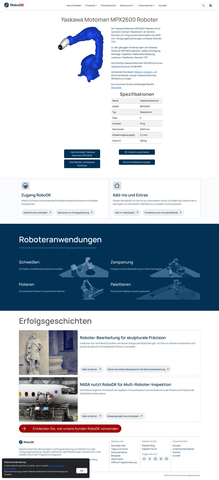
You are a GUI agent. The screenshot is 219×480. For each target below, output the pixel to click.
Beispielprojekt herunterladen (123, 416)
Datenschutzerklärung (172, 475)
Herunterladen (73, 5)
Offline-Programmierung (124, 462)
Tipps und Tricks (119, 448)
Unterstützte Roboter (183, 448)
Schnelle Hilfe (118, 445)
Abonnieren (117, 458)
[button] (210, 5)
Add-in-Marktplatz (125, 212)
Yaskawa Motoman (120, 66)
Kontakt (163, 5)
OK (81, 470)
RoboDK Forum (149, 448)
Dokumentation (119, 452)
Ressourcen (126, 5)
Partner (176, 452)
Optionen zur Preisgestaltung (73, 212)
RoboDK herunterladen (35, 212)
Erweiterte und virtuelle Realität (161, 212)
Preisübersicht (108, 5)
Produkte (90, 5)
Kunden (177, 455)
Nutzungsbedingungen (191, 475)
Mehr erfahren (93, 369)
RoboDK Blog (148, 445)
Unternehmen (145, 5)
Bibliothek (116, 87)
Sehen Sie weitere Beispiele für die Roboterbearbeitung (136, 369)
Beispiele (115, 455)
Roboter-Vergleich (143, 71)
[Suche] (203, 5)
